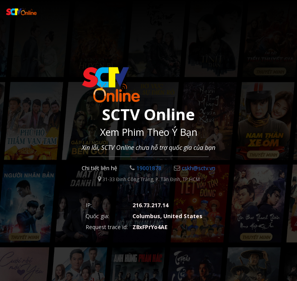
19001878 (145, 168)
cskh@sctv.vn (194, 168)
